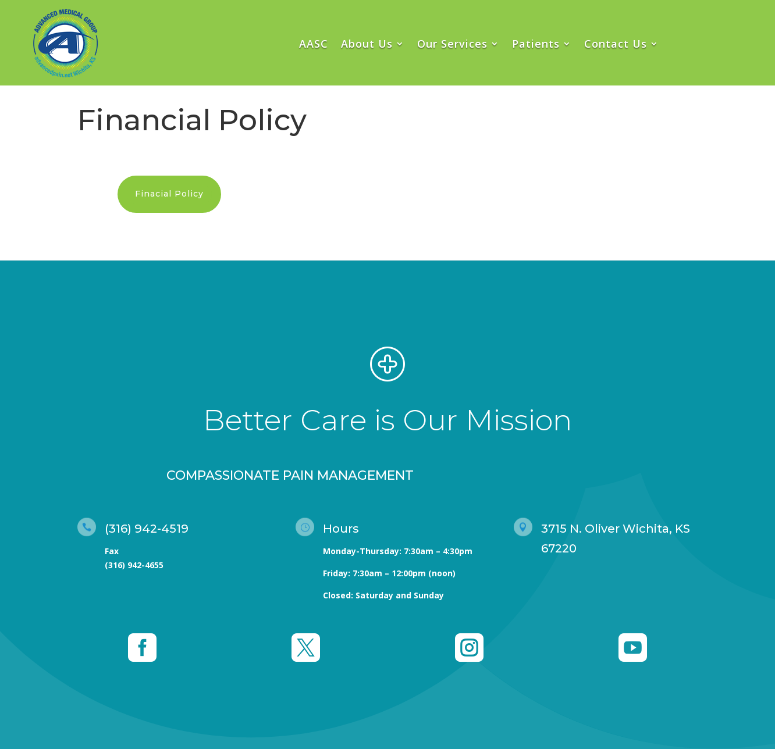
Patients (536, 44)
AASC (313, 44)
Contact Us (615, 44)
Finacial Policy (169, 193)
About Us (367, 44)
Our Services (452, 44)
